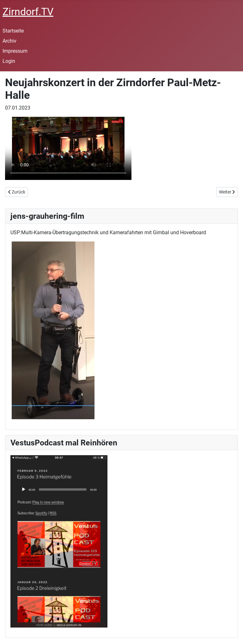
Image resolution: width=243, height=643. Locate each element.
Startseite (13, 31)
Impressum (15, 51)
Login (9, 61)
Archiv (9, 41)
